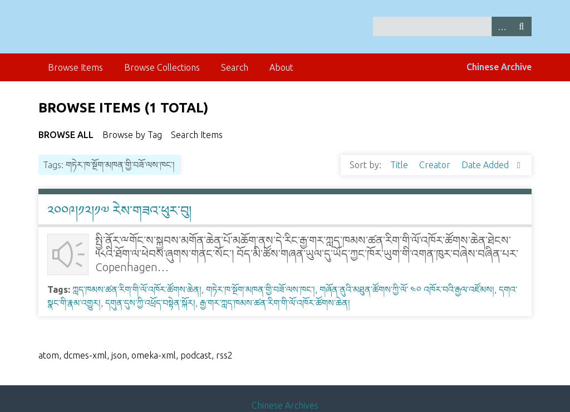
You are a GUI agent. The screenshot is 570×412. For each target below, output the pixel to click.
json (119, 355)
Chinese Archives (285, 405)
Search (522, 26)
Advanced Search (502, 26)
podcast (196, 355)
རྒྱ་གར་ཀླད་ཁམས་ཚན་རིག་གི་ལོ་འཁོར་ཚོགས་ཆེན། (275, 303)
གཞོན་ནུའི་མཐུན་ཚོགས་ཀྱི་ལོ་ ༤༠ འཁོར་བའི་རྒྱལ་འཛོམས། (407, 290)
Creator (436, 165)
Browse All (66, 135)
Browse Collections (162, 67)
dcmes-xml (85, 355)
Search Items (197, 135)
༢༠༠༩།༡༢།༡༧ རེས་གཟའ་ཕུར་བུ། (119, 210)
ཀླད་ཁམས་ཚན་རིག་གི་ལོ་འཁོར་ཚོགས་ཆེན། (137, 290)
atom (48, 355)
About (281, 67)
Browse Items (75, 67)
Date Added (486, 165)
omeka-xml (153, 355)
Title (400, 165)
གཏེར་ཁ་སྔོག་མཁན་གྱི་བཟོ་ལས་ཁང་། (260, 290)
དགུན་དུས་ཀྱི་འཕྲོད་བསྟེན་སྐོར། (150, 303)
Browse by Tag (132, 135)
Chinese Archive (499, 67)
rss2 (224, 355)
